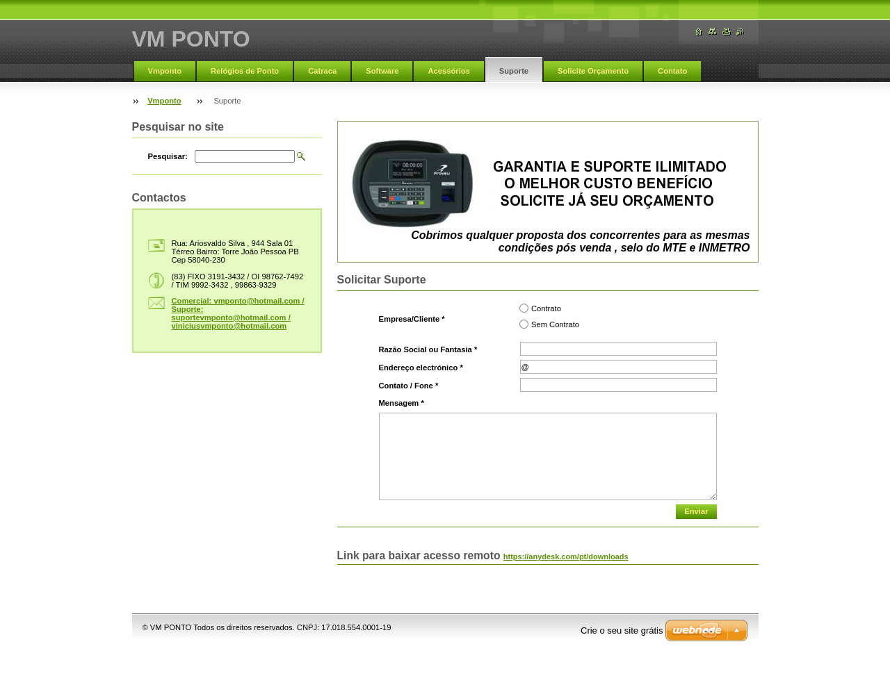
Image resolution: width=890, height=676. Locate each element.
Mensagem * (401, 403)
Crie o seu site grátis (622, 630)
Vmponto (164, 71)
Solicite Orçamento (593, 71)
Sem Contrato (555, 324)
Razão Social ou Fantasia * (428, 349)
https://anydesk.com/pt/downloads (566, 556)
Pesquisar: (168, 156)
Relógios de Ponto (245, 71)
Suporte (513, 71)
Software (382, 71)
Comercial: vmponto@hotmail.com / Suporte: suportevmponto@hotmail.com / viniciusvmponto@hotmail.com (238, 313)
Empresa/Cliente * (412, 319)
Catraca (322, 71)
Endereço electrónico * (421, 367)
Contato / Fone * (409, 385)
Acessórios (448, 71)
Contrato (546, 308)
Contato (672, 71)
